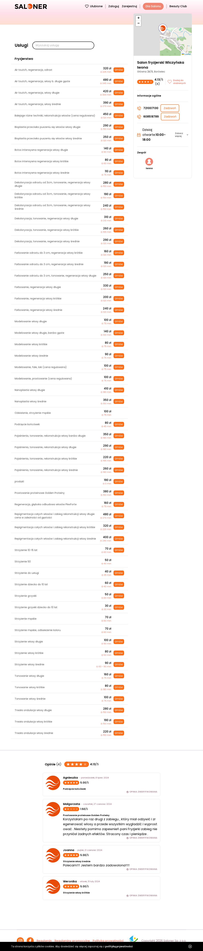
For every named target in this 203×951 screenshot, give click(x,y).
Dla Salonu (153, 6)
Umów (119, 70)
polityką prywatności (119, 946)
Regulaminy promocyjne (72, 941)
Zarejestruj (129, 6)
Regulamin (44, 941)
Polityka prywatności (108, 941)
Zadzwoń (170, 108)
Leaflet (186, 54)
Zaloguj (113, 6)
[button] (162, 29)
